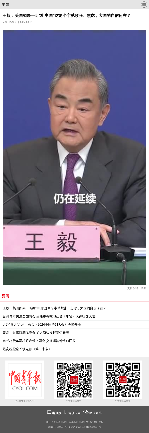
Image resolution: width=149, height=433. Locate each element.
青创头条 (75, 413)
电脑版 (56, 413)
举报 (101, 422)
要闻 (5, 5)
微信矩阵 (95, 413)
